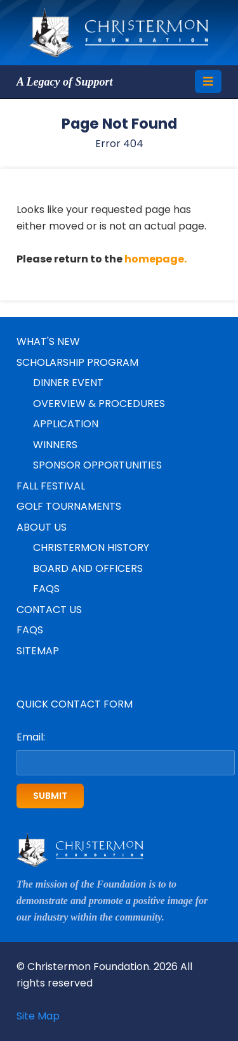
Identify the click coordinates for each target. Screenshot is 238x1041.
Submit (50, 795)
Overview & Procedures (99, 403)
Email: (31, 737)
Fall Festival (51, 486)
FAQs (46, 588)
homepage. (155, 259)
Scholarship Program (77, 362)
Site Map (38, 1016)
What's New (48, 341)
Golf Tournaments (69, 506)
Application (65, 424)
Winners (55, 444)
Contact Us (49, 609)
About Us (42, 527)
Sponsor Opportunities (97, 465)
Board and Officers (88, 568)
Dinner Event (68, 382)
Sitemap (38, 650)
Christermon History (91, 547)
